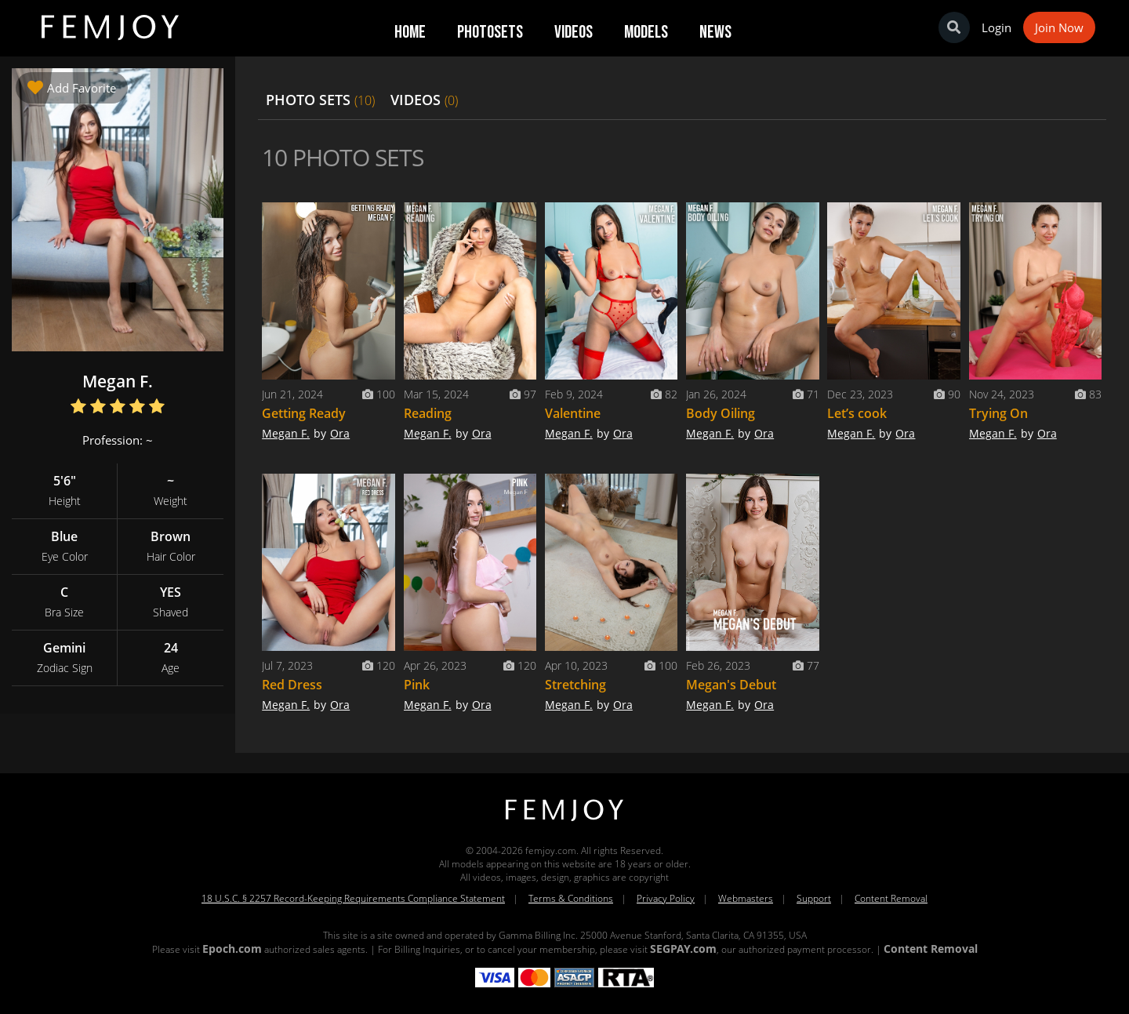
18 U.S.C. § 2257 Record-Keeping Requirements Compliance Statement (353, 898)
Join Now (1059, 27)
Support (814, 898)
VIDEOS (424, 99)
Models (646, 32)
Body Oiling (720, 413)
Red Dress (292, 684)
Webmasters (745, 898)
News (715, 32)
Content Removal (891, 898)
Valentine (573, 413)
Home (410, 32)
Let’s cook (857, 413)
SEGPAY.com (683, 948)
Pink (417, 684)
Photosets (490, 32)
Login (996, 27)
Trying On (998, 413)
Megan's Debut (731, 684)
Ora (340, 433)
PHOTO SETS (320, 99)
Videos (573, 32)
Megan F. (286, 433)
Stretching (575, 684)
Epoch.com (232, 948)
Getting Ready (304, 413)
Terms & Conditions (570, 898)
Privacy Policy (666, 898)
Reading (428, 413)
